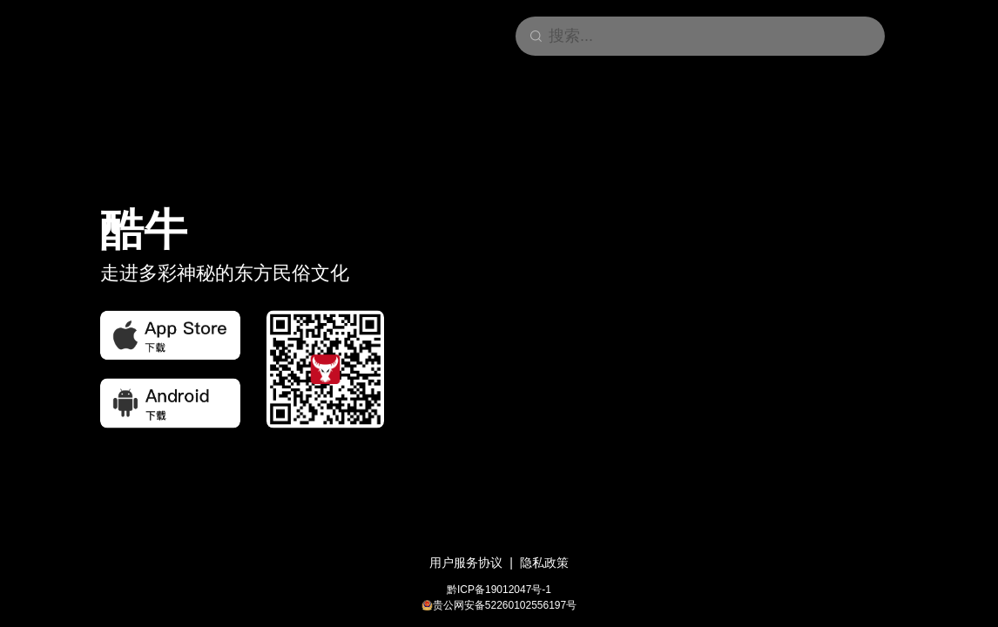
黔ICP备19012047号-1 (499, 589)
